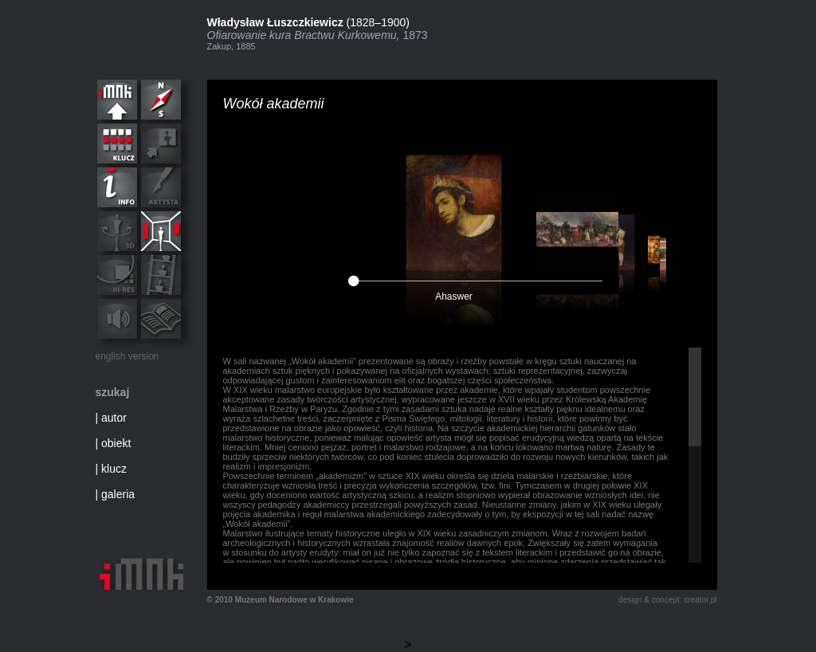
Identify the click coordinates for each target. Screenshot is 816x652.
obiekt (116, 443)
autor (114, 417)
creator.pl (700, 599)
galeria (118, 494)
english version (127, 356)
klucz (114, 468)
